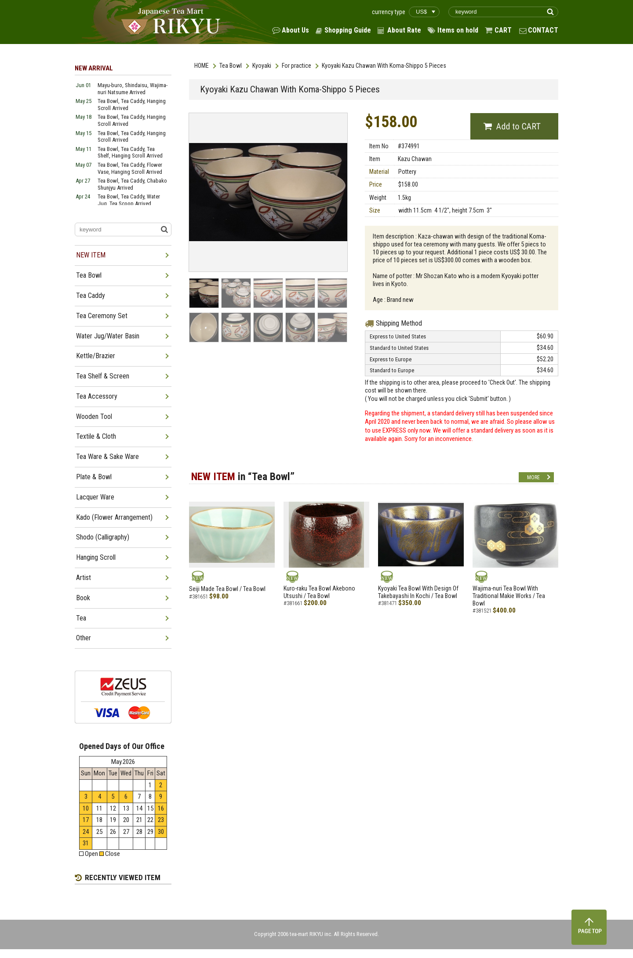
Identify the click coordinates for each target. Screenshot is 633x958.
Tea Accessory (96, 396)
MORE (533, 477)
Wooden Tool (94, 416)
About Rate (404, 30)
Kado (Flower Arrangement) (114, 517)
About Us (295, 30)
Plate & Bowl (94, 477)
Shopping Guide (347, 30)
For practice (296, 65)
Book (83, 598)
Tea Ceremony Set (101, 316)
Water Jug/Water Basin (107, 336)
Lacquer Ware (95, 497)
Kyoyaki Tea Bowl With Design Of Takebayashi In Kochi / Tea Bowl (418, 592)
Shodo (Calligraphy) (102, 537)
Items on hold (457, 30)
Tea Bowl (230, 65)
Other (83, 638)
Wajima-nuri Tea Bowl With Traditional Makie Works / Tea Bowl (509, 596)
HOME (201, 65)
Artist (83, 577)
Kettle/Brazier (95, 356)
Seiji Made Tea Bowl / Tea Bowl (227, 588)
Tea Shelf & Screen (102, 376)
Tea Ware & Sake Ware (107, 456)
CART (503, 30)
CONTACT (543, 30)
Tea (81, 618)
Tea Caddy (90, 295)
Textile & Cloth (96, 436)
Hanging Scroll (96, 557)
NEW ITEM (91, 255)
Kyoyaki (261, 65)
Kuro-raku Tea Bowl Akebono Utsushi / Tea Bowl (319, 592)
